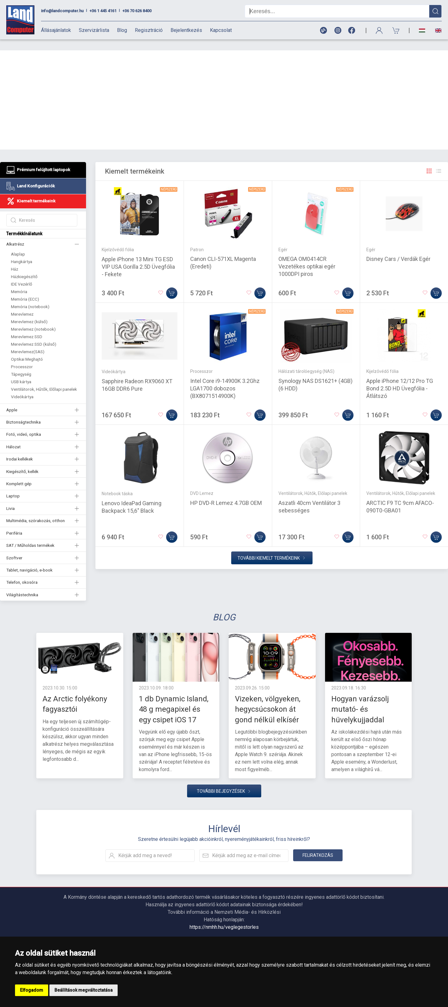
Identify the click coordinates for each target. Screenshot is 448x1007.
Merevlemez (22, 303)
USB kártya (21, 370)
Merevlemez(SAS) (27, 340)
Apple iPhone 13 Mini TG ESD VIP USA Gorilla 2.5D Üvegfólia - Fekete (138, 256)
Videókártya (22, 385)
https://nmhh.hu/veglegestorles (224, 916)
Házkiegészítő (24, 265)
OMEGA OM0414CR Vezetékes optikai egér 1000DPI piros (306, 255)
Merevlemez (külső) (29, 310)
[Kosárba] (171, 282)
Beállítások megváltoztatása (83, 990)
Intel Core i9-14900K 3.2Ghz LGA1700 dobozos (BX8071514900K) (225, 377)
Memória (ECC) (25, 288)
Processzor (22, 355)
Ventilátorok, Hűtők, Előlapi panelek (44, 378)
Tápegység (21, 363)
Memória (19, 280)
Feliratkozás (318, 844)
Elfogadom (31, 990)
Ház (14, 258)
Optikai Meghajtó (27, 348)
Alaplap (18, 243)
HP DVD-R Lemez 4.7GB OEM (226, 492)
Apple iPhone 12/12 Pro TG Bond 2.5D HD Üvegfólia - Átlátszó (399, 377)
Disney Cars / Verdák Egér (398, 248)
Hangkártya (21, 250)
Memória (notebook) (30, 295)
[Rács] (429, 160)
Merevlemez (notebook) (33, 318)
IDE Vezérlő (21, 273)
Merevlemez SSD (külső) (33, 333)
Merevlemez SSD (26, 325)
